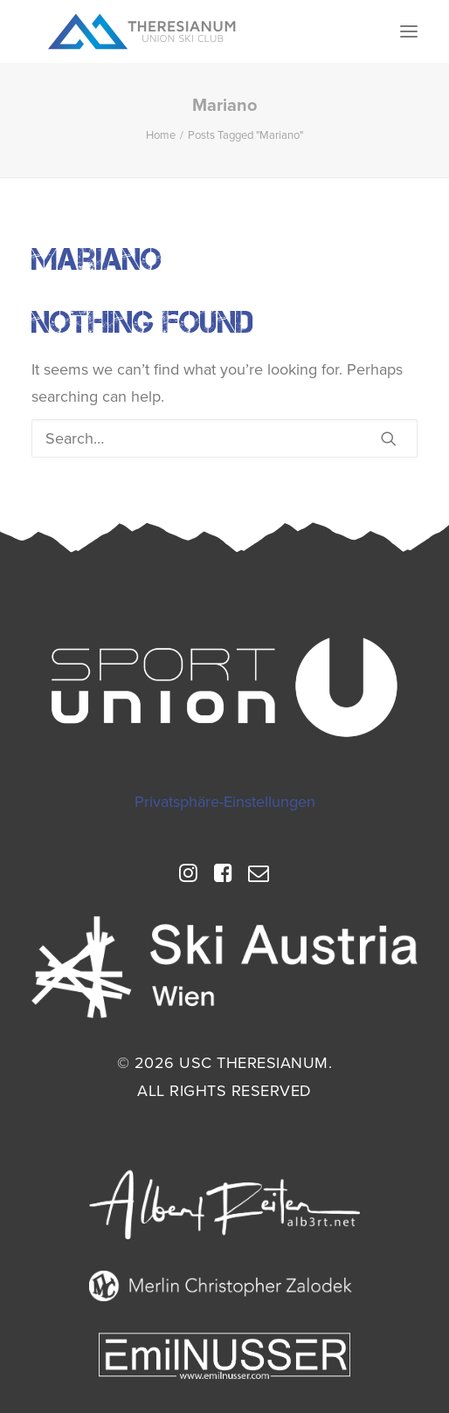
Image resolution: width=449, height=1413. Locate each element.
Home (161, 135)
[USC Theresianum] (142, 31)
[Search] (224, 438)
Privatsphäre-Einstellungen (225, 801)
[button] (409, 31)
